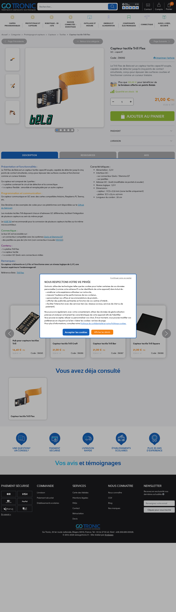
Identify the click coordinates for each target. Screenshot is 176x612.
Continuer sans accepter (121, 278)
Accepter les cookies (76, 332)
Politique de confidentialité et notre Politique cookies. (103, 323)
